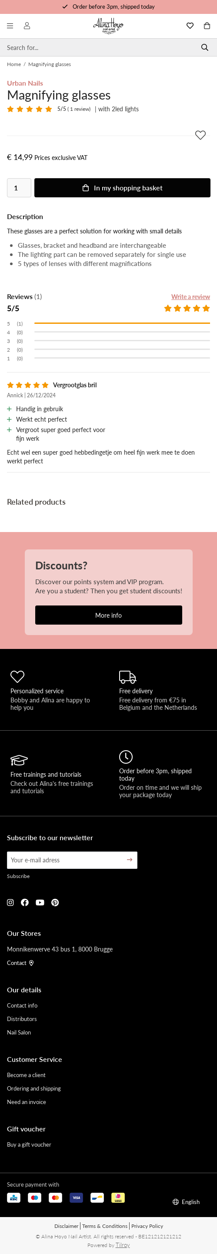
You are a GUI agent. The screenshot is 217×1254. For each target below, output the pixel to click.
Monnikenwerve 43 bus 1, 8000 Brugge (60, 949)
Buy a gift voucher (29, 1144)
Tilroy (123, 1245)
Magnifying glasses (49, 64)
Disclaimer (66, 1226)
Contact (20, 962)
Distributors (22, 1019)
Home (14, 64)
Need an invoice (26, 1102)
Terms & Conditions (104, 1226)
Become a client (26, 1075)
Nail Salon (19, 1032)
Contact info (22, 1005)
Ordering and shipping (34, 1088)
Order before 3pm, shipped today (114, 6)
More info (108, 615)
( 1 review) (73, 109)
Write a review (190, 296)
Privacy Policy (147, 1226)
